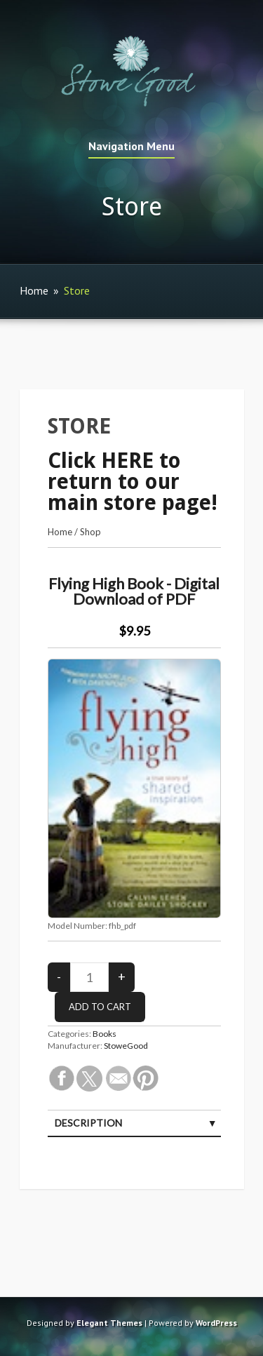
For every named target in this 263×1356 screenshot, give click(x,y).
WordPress (216, 1322)
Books (104, 1033)
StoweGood (126, 1045)
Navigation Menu (131, 146)
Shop (90, 531)
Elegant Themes (109, 1322)
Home (34, 290)
